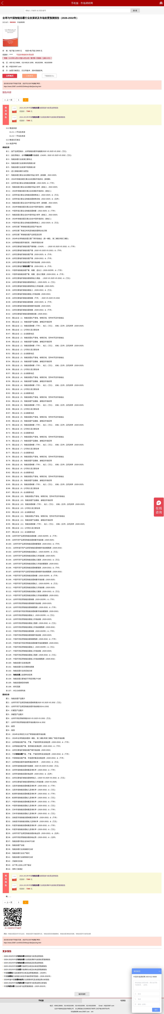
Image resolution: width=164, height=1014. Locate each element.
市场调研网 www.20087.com (80, 1012)
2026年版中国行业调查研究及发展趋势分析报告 (26, 980)
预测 (43, 274)
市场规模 (32, 155)
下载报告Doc (49, 76)
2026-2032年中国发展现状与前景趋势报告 (38, 108)
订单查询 (29, 76)
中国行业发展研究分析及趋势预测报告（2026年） (26, 973)
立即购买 (9, 76)
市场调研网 (87, 3)
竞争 (50, 318)
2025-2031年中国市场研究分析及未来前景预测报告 (25, 966)
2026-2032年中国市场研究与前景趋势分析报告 (25, 983)
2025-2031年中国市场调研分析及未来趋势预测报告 (25, 970)
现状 (38, 242)
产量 (28, 266)
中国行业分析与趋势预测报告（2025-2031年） (25, 986)
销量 (28, 825)
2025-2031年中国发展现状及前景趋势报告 (23, 963)
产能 (21, 754)
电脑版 (123, 1000)
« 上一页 (8, 100)
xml (92, 1012)
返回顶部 (82, 994)
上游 (18, 675)
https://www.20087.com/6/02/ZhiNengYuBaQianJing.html (22, 86)
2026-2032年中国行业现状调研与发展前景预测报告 (42, 117)
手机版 (75, 3)
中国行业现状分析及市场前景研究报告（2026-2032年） (28, 976)
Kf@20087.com (15, 67)
